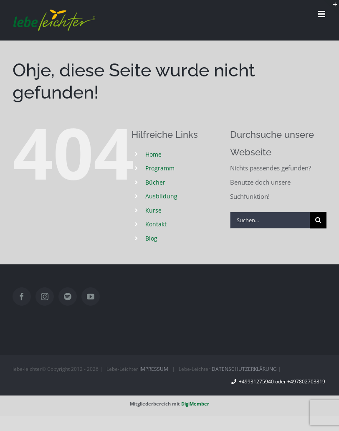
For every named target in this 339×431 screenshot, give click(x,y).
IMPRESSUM (153, 369)
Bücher (155, 182)
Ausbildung (161, 196)
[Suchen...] (270, 220)
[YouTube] (90, 296)
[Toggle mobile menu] (322, 14)
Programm (160, 168)
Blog (151, 238)
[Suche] (318, 220)
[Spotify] (67, 296)
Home (153, 154)
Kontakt (156, 224)
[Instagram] (44, 296)
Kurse (153, 210)
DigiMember (195, 404)
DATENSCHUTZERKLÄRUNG (244, 369)
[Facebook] (22, 296)
